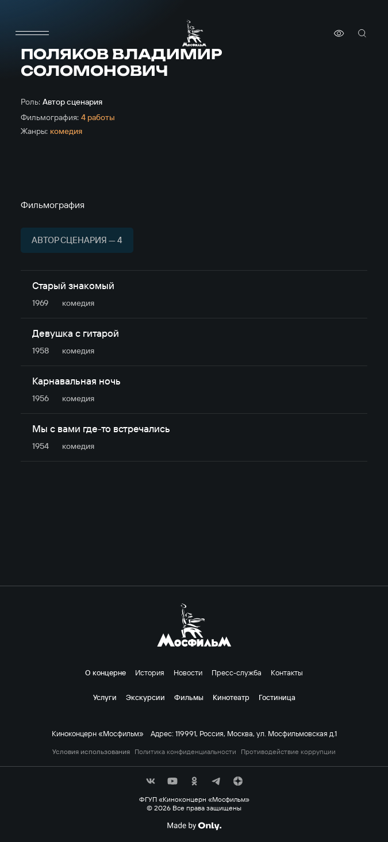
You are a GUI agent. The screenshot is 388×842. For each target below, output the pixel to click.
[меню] (32, 33)
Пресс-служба (237, 672)
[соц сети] (150, 781)
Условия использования (91, 752)
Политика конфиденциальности (185, 752)
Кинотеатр (231, 697)
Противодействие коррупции (288, 752)
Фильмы (188, 697)
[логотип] (194, 33)
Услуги (105, 697)
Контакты (287, 672)
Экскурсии (145, 697)
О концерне (105, 672)
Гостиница (277, 697)
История (149, 672)
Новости (188, 672)
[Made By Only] (194, 826)
